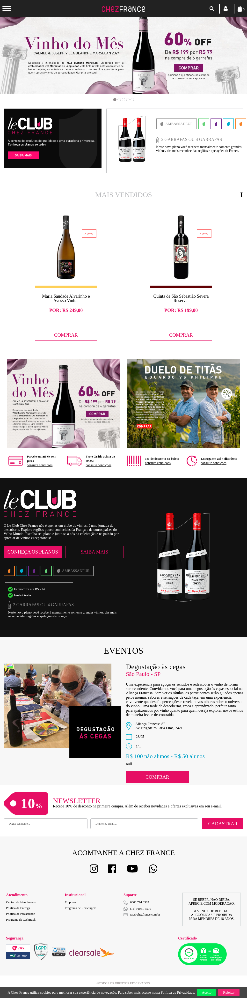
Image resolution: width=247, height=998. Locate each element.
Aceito (206, 992)
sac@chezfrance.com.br (142, 914)
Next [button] (222, 62)
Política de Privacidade (20, 914)
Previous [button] (24, 62)
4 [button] (128, 99)
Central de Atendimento (21, 902)
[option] (172, 141)
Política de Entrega (18, 908)
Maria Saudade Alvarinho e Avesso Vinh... (66, 298)
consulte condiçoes (39, 465)
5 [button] (132, 99)
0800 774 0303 (139, 902)
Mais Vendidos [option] (123, 195)
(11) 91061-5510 (137, 909)
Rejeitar (228, 992)
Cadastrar (222, 823)
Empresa (70, 902)
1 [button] (114, 99)
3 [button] (123, 99)
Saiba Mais (94, 551)
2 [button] (119, 99)
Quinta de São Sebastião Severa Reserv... (181, 298)
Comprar (66, 335)
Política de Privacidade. (178, 992)
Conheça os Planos (32, 551)
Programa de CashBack (21, 919)
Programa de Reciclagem (80, 908)
